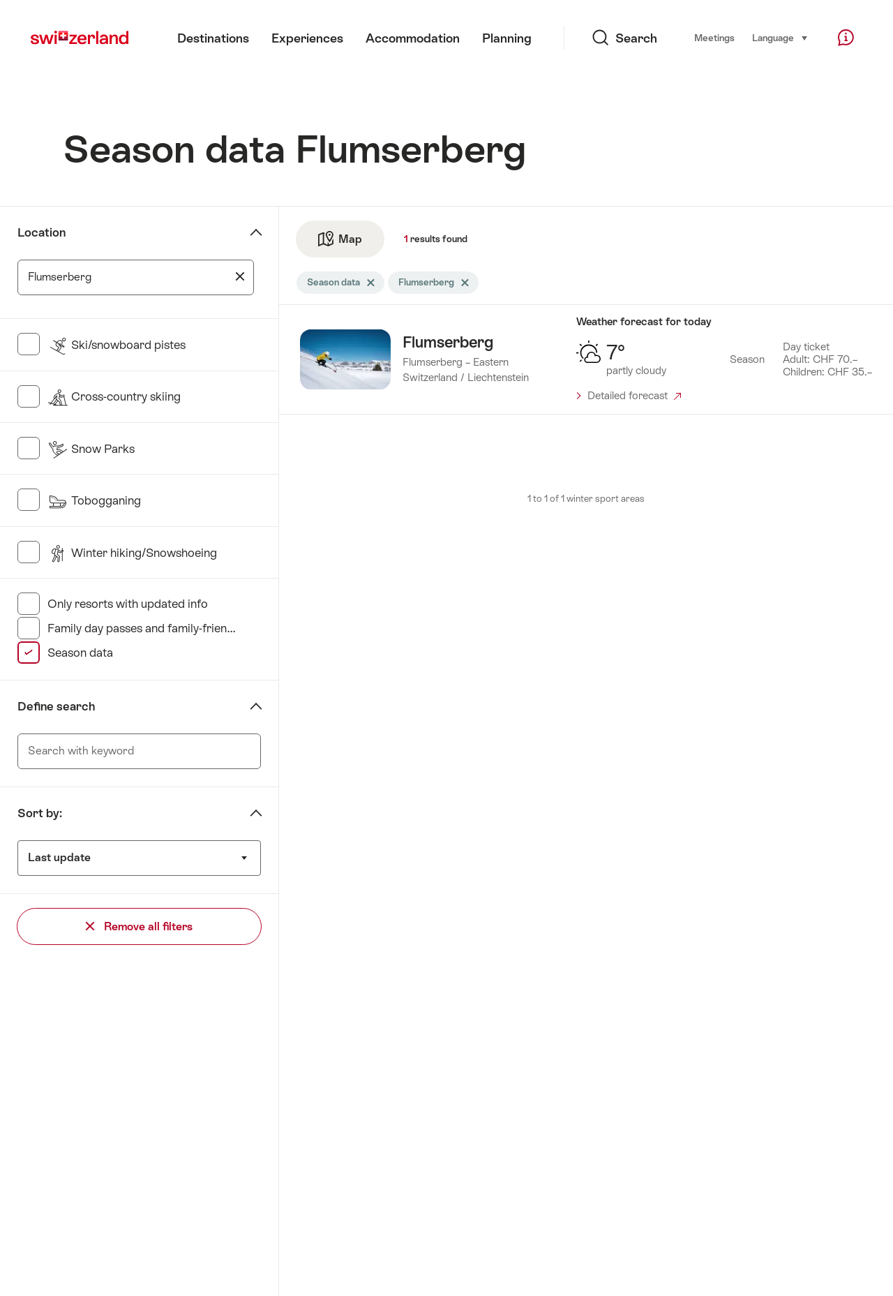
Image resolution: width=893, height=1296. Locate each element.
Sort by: (39, 813)
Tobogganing (94, 500)
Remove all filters (139, 926)
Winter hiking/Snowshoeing (132, 553)
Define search (56, 706)
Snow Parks (91, 449)
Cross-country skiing (114, 396)
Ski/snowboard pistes (116, 345)
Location (41, 232)
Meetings (714, 38)
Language (780, 37)
